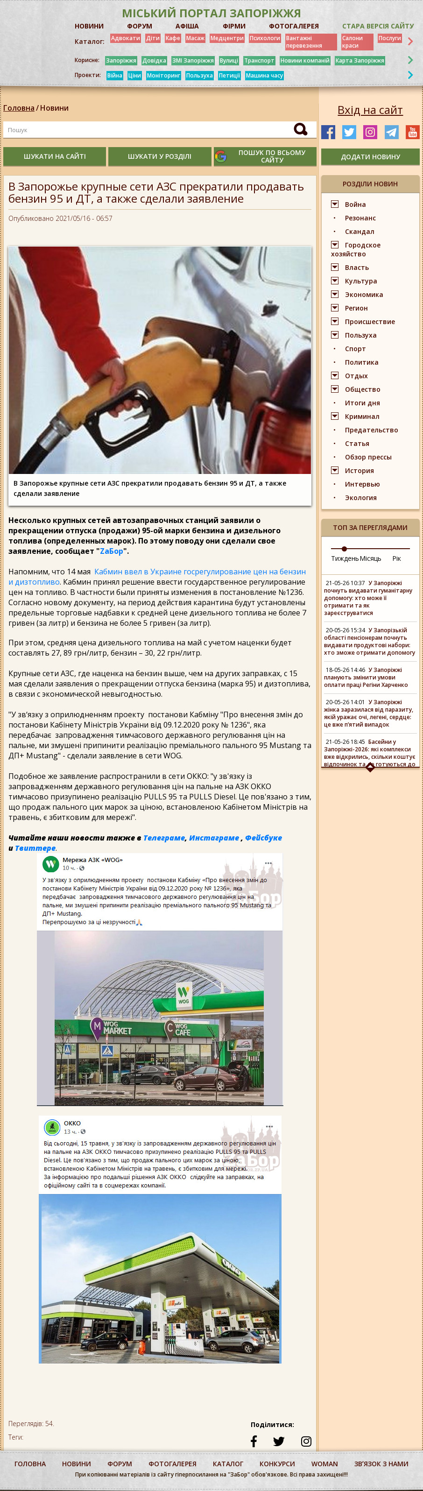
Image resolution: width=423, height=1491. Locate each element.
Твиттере (35, 848)
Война (355, 204)
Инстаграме (214, 838)
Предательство (371, 429)
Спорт (355, 348)
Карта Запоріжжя (360, 60)
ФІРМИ (234, 25)
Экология (361, 497)
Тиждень (345, 558)
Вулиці (229, 60)
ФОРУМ (139, 25)
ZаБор (111, 551)
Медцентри (227, 38)
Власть (357, 267)
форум (119, 1463)
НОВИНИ (89, 25)
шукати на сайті (55, 156)
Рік (396, 558)
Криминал (362, 416)
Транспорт (259, 60)
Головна (19, 108)
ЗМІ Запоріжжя (193, 60)
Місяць (370, 558)
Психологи (265, 38)
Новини (54, 108)
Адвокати (125, 38)
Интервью (362, 484)
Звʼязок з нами (381, 1463)
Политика (362, 362)
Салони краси (352, 41)
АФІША (187, 25)
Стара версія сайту (378, 25)
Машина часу (264, 75)
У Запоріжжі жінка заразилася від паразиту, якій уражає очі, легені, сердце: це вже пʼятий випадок (368, 713)
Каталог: (90, 41)
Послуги (390, 38)
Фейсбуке (263, 838)
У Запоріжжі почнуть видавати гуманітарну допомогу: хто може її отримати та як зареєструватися (368, 598)
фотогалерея (172, 1463)
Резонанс (360, 217)
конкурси (277, 1463)
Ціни (134, 75)
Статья (357, 443)
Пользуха (199, 75)
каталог (228, 1463)
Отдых (356, 375)
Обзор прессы (368, 456)
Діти (153, 38)
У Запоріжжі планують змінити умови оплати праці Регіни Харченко (366, 677)
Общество (363, 389)
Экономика (364, 294)
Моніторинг (163, 75)
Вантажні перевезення (304, 41)
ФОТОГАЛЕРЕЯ (294, 25)
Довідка (154, 60)
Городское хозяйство (356, 249)
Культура (361, 280)
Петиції (229, 75)
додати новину (370, 156)
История (359, 470)
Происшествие (370, 321)
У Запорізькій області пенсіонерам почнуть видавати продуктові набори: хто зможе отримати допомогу (369, 641)
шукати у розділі (159, 156)
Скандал (359, 231)
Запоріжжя (121, 60)
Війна (114, 75)
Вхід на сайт (370, 110)
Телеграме (164, 838)
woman (324, 1463)
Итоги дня (362, 402)
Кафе (173, 38)
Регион (356, 308)
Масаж (195, 38)
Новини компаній (305, 60)
